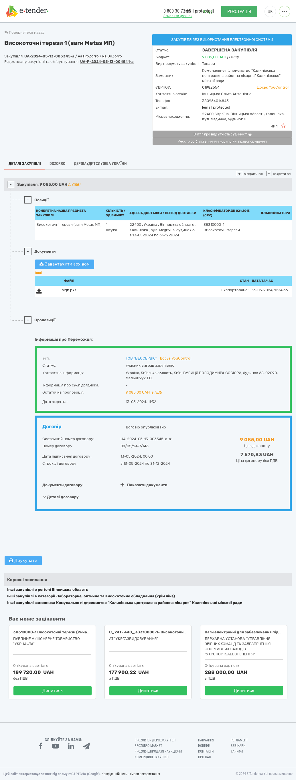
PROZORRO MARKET (148, 746)
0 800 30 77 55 (177, 11)
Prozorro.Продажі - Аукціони (158, 751)
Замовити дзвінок (177, 16)
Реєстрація (239, 11)
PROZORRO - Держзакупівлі (155, 740)
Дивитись (52, 690)
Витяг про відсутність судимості (222, 134)
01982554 (211, 87)
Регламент (239, 740)
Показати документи (144, 485)
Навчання (206, 740)
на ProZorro (89, 56)
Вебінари (238, 746)
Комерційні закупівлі (152, 757)
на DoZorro (112, 56)
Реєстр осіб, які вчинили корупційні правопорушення (222, 141)
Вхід (207, 11)
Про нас (204, 757)
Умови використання (145, 774)
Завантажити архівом (65, 264)
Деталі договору (60, 497)
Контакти (206, 751)
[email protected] (216, 107)
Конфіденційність (114, 774)
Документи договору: (63, 485)
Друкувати (23, 560)
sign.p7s (69, 290)
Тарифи (237, 751)
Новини (204, 746)
